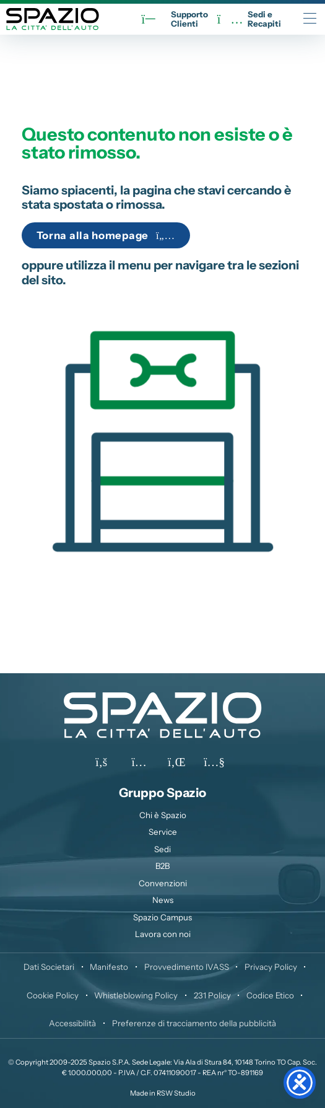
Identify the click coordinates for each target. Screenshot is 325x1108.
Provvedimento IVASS (186, 967)
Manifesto (109, 967)
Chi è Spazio (162, 815)
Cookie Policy (53, 995)
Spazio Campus (162, 917)
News (162, 900)
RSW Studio (176, 1093)
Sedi (162, 849)
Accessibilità (72, 1023)
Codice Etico (270, 995)
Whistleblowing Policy (136, 995)
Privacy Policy (271, 967)
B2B (162, 866)
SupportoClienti (174, 19)
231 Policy (212, 995)
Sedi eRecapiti (249, 19)
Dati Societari (49, 967)
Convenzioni (163, 883)
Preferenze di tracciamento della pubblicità (194, 1023)
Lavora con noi (163, 934)
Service (163, 832)
